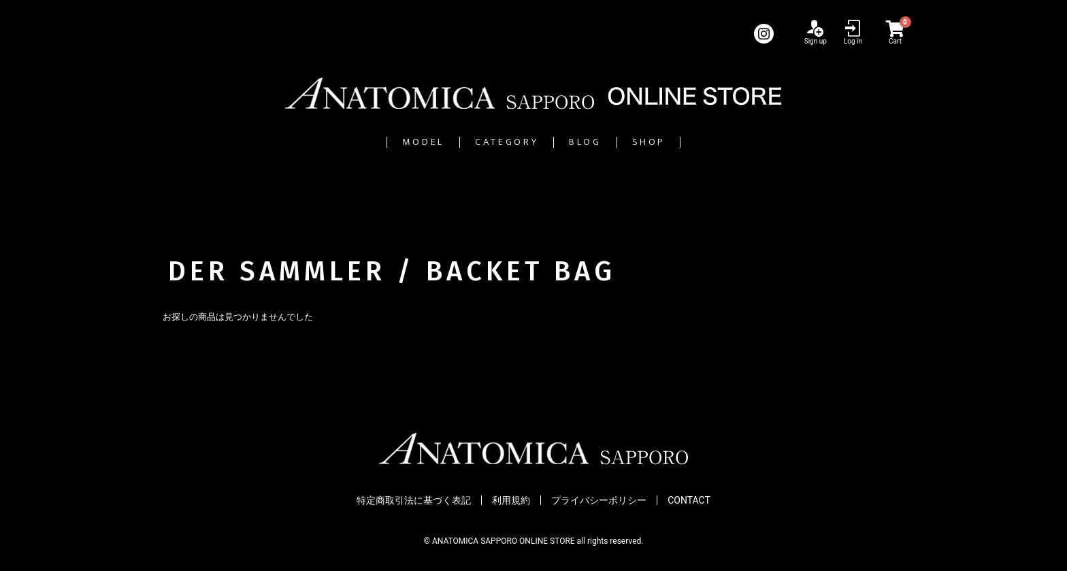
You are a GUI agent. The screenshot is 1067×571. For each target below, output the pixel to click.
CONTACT (689, 500)
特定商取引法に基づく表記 (414, 500)
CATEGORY (489, 142)
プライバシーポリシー (598, 500)
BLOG (613, 142)
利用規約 (511, 500)
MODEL (358, 142)
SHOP (715, 142)
